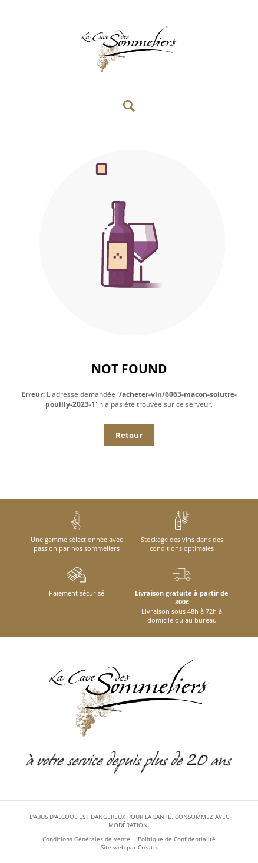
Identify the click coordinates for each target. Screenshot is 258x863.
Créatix (148, 847)
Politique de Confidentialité (177, 839)
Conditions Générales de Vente (86, 839)
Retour (129, 435)
